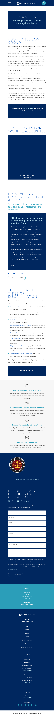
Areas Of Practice (27, 640)
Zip (9, 539)
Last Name (11, 517)
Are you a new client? (14, 544)
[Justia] (25, 705)
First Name (11, 511)
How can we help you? (14, 550)
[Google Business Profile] (29, 705)
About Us (27, 633)
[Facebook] (18, 705)
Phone (10, 522)
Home (27, 629)
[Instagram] (35, 705)
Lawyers (27, 636)
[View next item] (28, 183)
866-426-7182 (27, 604)
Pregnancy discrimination (17, 333)
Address (11, 533)
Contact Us (27, 654)
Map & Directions (27, 599)
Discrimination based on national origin (20, 325)
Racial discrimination (15, 338)
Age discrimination (15, 307)
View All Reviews (17, 278)
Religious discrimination (16, 346)
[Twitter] (22, 705)
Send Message (15, 575)
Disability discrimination (16, 312)
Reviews (27, 644)
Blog (27, 651)
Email (10, 528)
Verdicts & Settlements (27, 647)
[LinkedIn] (32, 705)
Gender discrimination (16, 320)
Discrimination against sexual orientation (21, 353)
